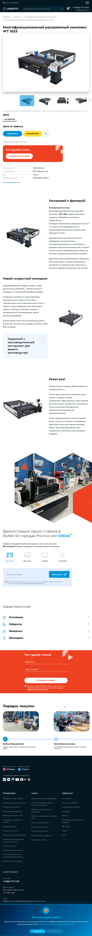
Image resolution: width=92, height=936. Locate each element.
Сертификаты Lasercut (71, 807)
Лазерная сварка (9, 826)
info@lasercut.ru (82, 10)
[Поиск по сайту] (43, 8)
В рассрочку (32, 134)
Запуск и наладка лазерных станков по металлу (42, 804)
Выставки (66, 826)
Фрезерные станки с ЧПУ (13, 815)
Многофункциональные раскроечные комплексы (13, 855)
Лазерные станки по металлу (14, 803)
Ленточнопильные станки (13, 850)
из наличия (10, 119)
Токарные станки (9, 846)
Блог (64, 835)
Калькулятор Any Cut (39, 831)
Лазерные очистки (10, 831)
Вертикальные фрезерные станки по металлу (13, 840)
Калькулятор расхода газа (41, 835)
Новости (65, 815)
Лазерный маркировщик (12, 811)
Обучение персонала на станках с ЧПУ (44, 817)
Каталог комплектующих (12, 861)
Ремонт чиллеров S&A (40, 823)
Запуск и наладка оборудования (43, 798)
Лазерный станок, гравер (13, 798)
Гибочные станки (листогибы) (14, 835)
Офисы (65, 831)
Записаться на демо (19, 156)
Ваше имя (30, 662)
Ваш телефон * (32, 669)
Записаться (59, 574)
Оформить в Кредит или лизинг (15, 141)
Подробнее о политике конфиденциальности (56, 924)
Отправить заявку (46, 680)
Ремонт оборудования (40, 827)
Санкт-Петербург (10, 872)
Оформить (12, 134)
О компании (67, 798)
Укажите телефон (14, 575)
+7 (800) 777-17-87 (80, 8)
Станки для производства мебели (13, 821)
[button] (90, 100)
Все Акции (66, 811)
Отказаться (54, 931)
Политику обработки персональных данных (30, 584)
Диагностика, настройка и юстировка (41, 810)
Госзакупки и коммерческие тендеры (73, 821)
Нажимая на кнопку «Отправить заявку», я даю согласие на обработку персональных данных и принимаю (45, 687)
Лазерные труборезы (11, 807)
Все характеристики (11, 182)
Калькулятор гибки (38, 840)
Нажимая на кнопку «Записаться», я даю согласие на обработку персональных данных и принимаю (35, 583)
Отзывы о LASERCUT (70, 803)
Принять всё (37, 931)
